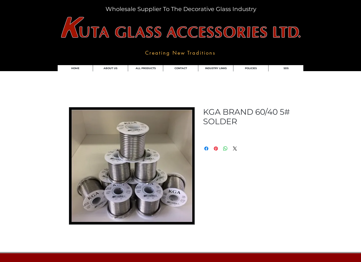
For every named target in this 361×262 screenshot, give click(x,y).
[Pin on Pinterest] (216, 149)
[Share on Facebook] (206, 149)
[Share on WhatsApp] (225, 149)
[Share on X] (235, 149)
